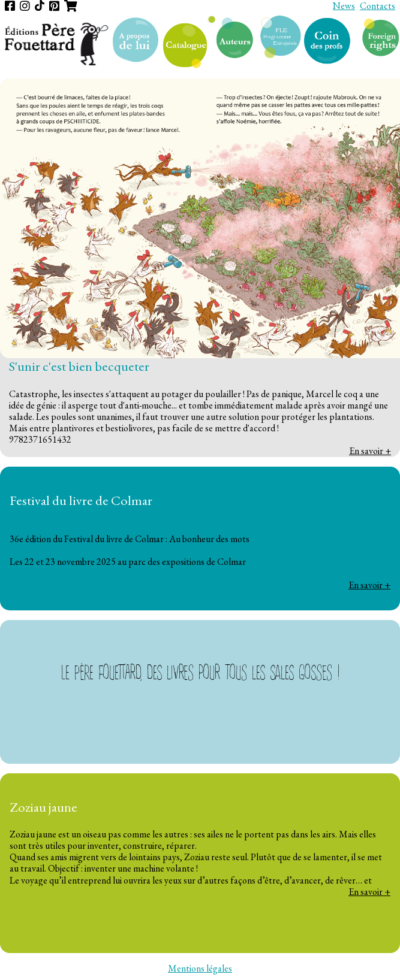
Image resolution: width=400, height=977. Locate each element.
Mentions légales (200, 968)
